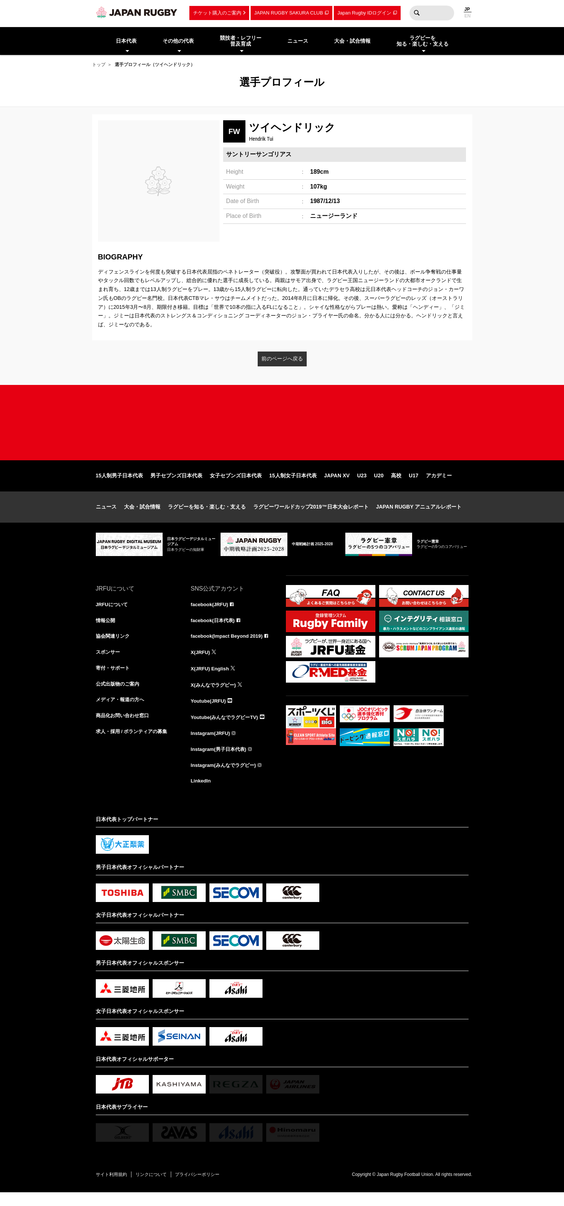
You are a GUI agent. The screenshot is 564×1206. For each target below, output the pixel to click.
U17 (413, 485)
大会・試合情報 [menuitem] (352, 41)
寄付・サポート (114, 680)
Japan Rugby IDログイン (364, 13)
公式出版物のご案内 (119, 696)
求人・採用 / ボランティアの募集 (134, 745)
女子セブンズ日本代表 (236, 485)
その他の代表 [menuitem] (178, 41)
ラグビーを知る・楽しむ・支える (207, 517)
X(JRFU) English (211, 680)
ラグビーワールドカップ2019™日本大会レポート (311, 517)
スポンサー (109, 664)
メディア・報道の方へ (122, 713)
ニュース (106, 517)
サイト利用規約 (113, 1187)
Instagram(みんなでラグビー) (226, 778)
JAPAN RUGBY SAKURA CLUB (288, 13)
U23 (362, 485)
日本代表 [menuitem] (126, 41)
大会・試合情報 (142, 517)
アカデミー (439, 485)
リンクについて (156, 1187)
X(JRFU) (201, 664)
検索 (417, 13)
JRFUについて (113, 615)
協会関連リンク (114, 647)
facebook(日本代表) (214, 631)
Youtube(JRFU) (209, 713)
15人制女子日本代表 (293, 485)
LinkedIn (201, 794)
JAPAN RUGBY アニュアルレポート (419, 517)
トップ (98, 64)
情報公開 (106, 631)
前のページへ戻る (282, 359)
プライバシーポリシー (205, 1187)
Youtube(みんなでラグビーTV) (227, 729)
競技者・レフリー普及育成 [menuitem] (240, 41)
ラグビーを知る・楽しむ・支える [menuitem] (423, 41)
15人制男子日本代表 (119, 485)
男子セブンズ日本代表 (176, 485)
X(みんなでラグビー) (215, 696)
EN (467, 16)
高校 (396, 485)
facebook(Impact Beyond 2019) (229, 647)
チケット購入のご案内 (217, 13)
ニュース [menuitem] (297, 41)
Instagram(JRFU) (212, 745)
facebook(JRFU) (211, 615)
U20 (379, 485)
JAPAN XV (337, 485)
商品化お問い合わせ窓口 (124, 729)
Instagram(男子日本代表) (220, 762)
